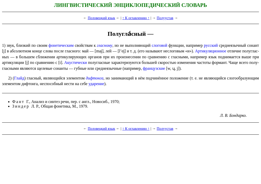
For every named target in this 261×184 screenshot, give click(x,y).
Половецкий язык (101, 18)
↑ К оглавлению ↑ (136, 18)
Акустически (75, 62)
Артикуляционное (210, 51)
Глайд (19, 78)
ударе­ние (96, 84)
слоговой (159, 45)
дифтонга (94, 78)
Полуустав (165, 18)
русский (211, 45)
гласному (104, 45)
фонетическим (61, 45)
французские (154, 68)
